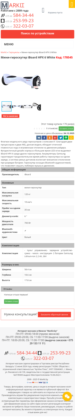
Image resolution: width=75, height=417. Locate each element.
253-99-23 (17, 20)
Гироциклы (14, 52)
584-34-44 (17, 15)
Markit (4, 52)
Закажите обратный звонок (54, 314)
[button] (21, 81)
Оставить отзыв (66, 128)
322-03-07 (17, 26)
